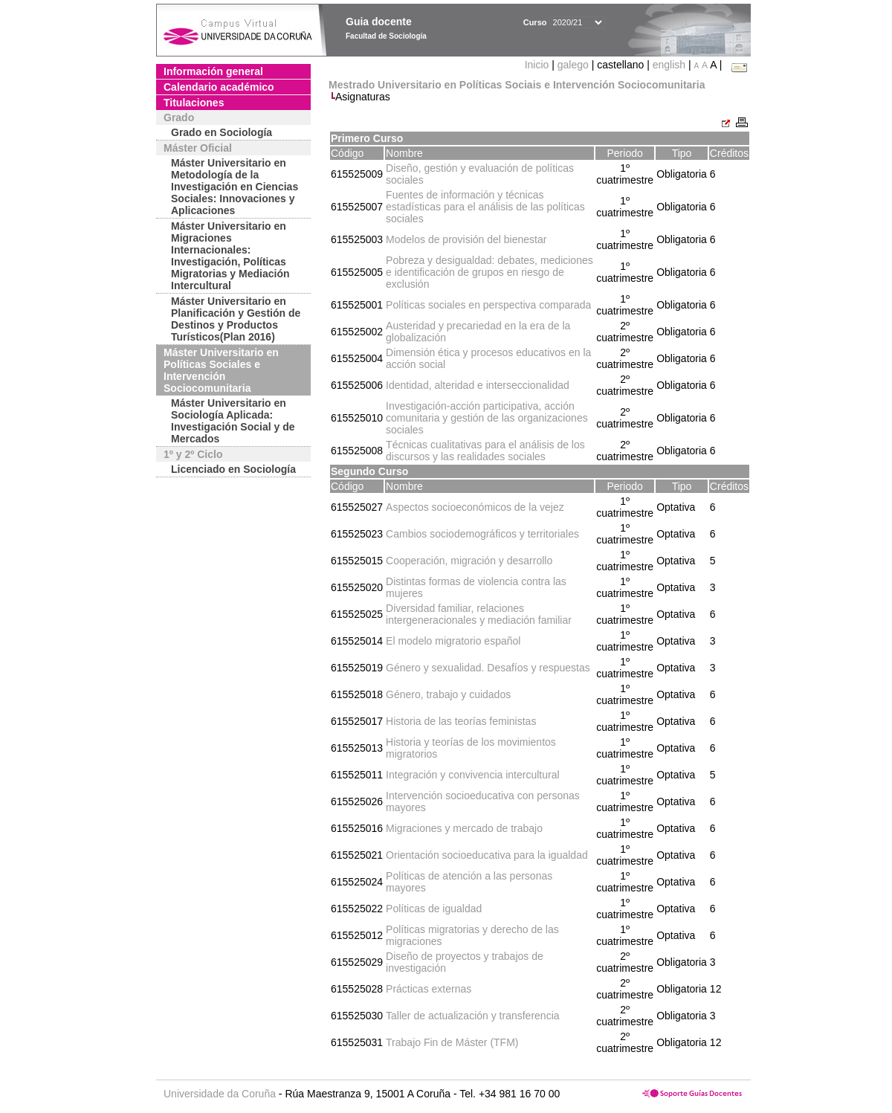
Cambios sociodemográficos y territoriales (482, 534)
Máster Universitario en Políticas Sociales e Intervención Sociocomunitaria (221, 370)
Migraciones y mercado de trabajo (464, 828)
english (669, 65)
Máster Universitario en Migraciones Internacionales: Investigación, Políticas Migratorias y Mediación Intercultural (230, 255)
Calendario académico (219, 87)
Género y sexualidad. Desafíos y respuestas (488, 668)
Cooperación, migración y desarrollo (469, 561)
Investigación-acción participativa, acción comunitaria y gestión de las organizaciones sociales (487, 418)
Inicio (538, 65)
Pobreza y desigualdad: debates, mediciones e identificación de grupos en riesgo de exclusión (489, 272)
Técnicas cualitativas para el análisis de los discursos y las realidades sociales (485, 450)
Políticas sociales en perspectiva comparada (488, 305)
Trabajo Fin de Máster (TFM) (452, 1042)
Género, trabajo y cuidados (448, 694)
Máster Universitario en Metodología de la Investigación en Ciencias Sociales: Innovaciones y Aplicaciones (234, 186)
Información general (213, 71)
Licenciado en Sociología (233, 469)
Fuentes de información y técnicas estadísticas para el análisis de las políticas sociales (485, 207)
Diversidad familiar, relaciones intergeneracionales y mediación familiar (479, 614)
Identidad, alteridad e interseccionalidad (477, 385)
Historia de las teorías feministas (461, 721)
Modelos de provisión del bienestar (466, 239)
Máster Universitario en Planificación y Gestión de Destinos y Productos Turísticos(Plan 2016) (235, 319)
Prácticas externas (428, 989)
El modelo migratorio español (453, 641)
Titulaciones (194, 103)
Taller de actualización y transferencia (472, 1016)
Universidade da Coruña (220, 1094)
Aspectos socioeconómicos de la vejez (475, 507)
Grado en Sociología (221, 132)
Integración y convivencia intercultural (472, 775)
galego (573, 65)
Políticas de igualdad (434, 908)
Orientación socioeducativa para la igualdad (487, 855)
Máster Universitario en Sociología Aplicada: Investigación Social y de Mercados (233, 421)
